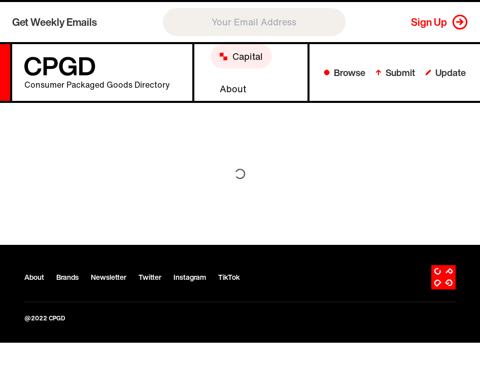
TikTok (229, 277)
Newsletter (108, 277)
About (34, 277)
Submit (395, 72)
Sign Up (429, 22)
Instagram (190, 277)
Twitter (150, 277)
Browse (344, 72)
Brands (67, 277)
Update (445, 72)
